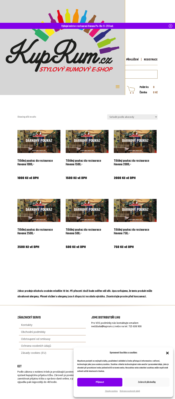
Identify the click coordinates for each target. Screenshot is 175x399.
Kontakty (26, 325)
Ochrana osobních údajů (130, 391)
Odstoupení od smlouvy (35, 339)
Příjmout (100, 382)
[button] (167, 353)
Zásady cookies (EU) (33, 353)
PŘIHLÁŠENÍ (132, 59)
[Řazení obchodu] (132, 117)
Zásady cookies (111, 391)
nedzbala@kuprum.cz (103, 326)
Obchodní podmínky (33, 332)
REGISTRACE (150, 59)
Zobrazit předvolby (147, 382)
